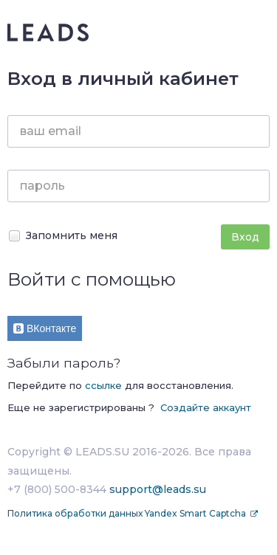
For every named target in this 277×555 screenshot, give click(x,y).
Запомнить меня (62, 236)
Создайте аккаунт (205, 407)
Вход (245, 237)
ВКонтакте (44, 328)
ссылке (103, 385)
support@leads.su (157, 489)
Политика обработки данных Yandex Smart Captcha (127, 513)
